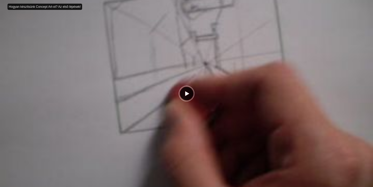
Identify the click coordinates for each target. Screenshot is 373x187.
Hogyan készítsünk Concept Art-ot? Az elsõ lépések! (45, 7)
